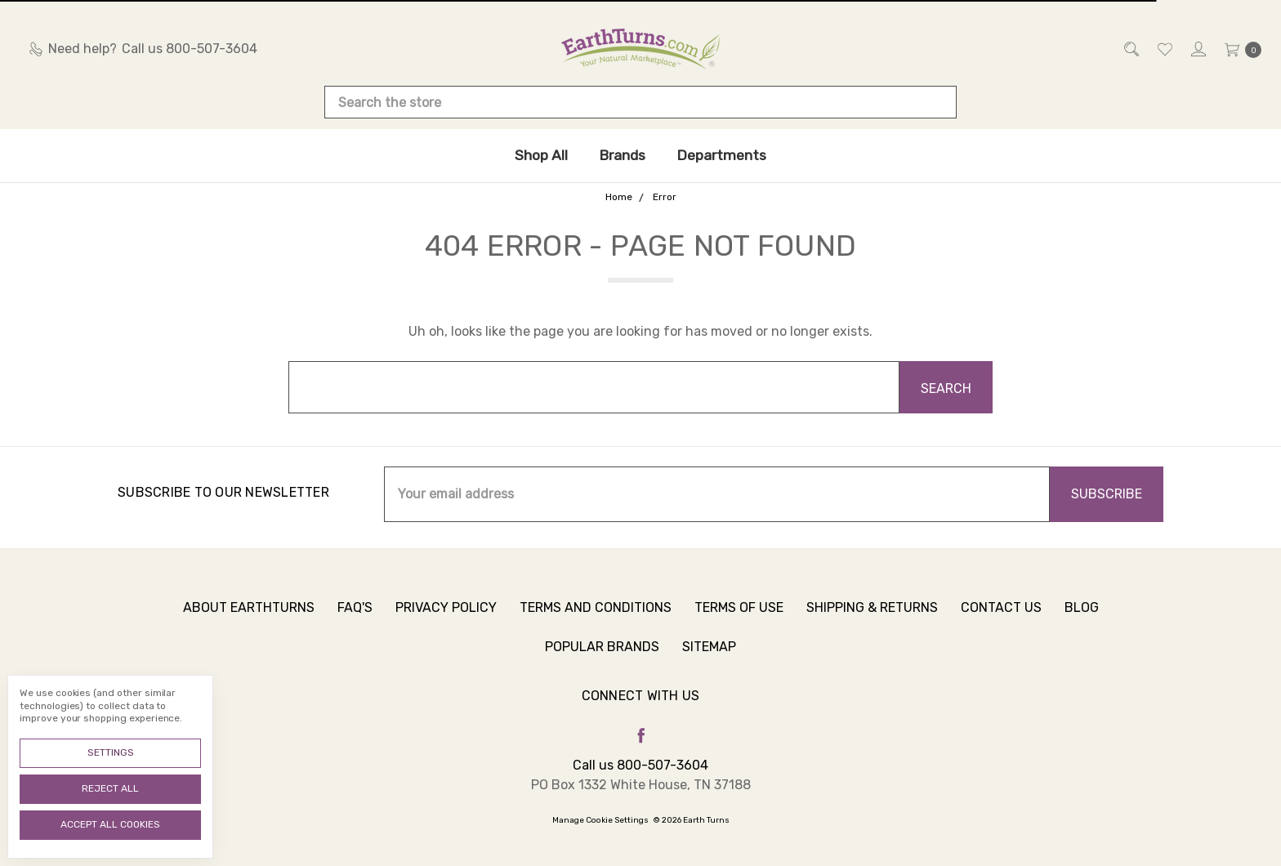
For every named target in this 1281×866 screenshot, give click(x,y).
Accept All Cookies (110, 824)
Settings (110, 752)
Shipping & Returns (872, 624)
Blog (1082, 624)
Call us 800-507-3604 (640, 765)
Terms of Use (738, 624)
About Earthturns (249, 624)
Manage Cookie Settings (600, 820)
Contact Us (1001, 624)
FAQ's (355, 624)
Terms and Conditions (596, 624)
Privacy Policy (446, 624)
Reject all (110, 788)
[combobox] (640, 102)
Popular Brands (602, 663)
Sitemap (709, 663)
